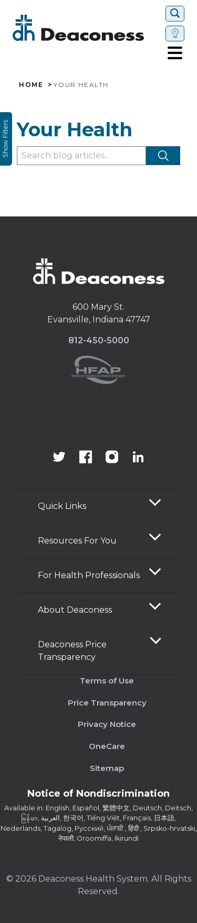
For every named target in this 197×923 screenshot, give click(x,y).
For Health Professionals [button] (89, 575)
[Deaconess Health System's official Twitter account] (59, 458)
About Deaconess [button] (75, 610)
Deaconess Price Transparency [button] (72, 650)
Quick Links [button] (62, 506)
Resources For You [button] (77, 541)
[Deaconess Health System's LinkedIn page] (138, 458)
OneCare (107, 746)
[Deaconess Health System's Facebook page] (86, 458)
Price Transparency (107, 703)
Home (31, 85)
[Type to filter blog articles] (81, 155)
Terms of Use (107, 681)
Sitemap (107, 768)
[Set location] (174, 33)
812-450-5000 (98, 340)
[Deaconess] (87, 27)
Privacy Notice (107, 724)
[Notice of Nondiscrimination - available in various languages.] (98, 795)
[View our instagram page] (112, 458)
